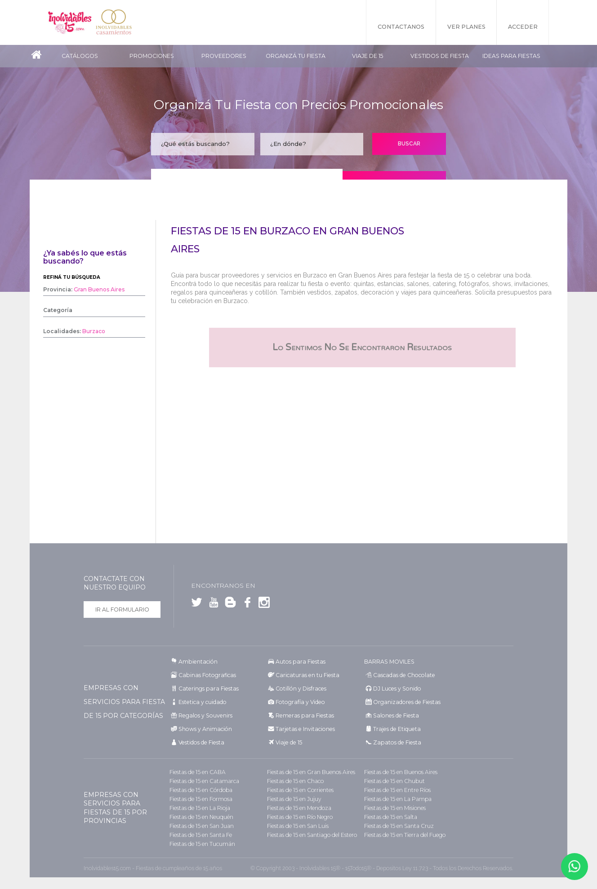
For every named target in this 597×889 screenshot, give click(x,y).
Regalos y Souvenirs (203, 715)
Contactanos (400, 26)
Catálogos (80, 56)
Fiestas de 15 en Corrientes (299, 790)
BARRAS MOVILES (389, 661)
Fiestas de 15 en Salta (389, 817)
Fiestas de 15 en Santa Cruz (398, 826)
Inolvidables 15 (70, 22)
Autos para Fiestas (299, 661)
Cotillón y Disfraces (300, 688)
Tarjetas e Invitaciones (303, 729)
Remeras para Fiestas (303, 715)
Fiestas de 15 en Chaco (294, 781)
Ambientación (197, 661)
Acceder (523, 26)
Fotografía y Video (299, 702)
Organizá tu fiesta (295, 56)
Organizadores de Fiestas (405, 702)
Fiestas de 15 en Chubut (393, 781)
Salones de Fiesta (394, 715)
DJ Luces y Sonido (396, 688)
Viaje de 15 (367, 56)
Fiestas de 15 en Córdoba (200, 790)
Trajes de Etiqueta (396, 729)
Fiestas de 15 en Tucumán (201, 844)
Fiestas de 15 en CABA (196, 772)
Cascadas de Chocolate (402, 675)
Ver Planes (466, 26)
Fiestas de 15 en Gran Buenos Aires (310, 772)
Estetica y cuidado (201, 702)
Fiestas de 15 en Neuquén (200, 817)
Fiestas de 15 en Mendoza (298, 808)
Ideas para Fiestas (511, 56)
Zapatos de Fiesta (395, 742)
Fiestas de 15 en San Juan (200, 826)
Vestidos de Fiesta (439, 56)
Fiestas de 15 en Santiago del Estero (311, 835)
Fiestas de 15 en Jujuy (293, 799)
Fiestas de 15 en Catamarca (202, 781)
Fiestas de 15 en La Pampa (396, 799)
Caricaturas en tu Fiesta (306, 675)
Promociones (151, 56)
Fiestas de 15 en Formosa (200, 799)
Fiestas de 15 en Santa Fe (199, 835)
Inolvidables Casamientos (115, 22)
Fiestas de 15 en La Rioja (198, 808)
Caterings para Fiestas (207, 688)
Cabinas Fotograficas (205, 675)
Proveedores (223, 56)
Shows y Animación (203, 729)
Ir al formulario (122, 609)
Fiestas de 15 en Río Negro (299, 817)
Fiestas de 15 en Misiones (394, 808)
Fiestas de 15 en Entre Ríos (397, 790)
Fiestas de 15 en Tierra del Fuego (404, 835)
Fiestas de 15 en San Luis (297, 826)
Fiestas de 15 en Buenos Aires (400, 772)
